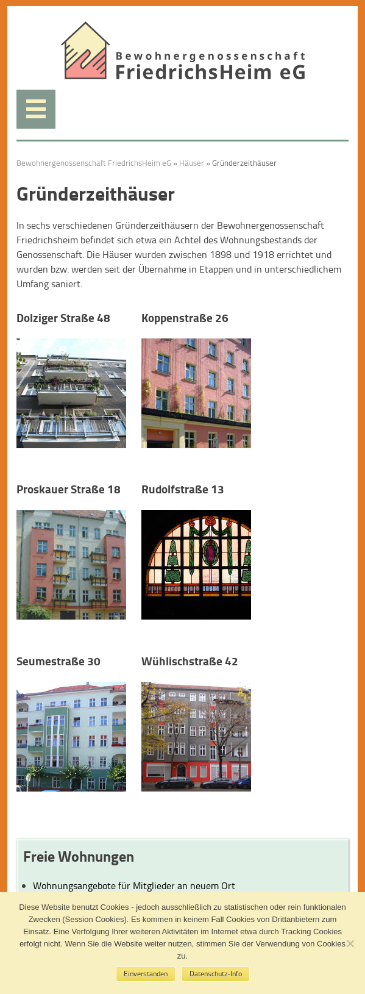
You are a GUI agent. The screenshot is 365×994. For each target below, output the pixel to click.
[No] (350, 943)
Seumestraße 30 (58, 661)
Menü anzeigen (35, 109)
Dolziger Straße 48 (63, 317)
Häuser (191, 162)
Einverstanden (146, 973)
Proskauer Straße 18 (68, 489)
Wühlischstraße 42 (189, 661)
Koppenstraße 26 (185, 317)
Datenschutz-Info (216, 973)
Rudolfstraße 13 (182, 489)
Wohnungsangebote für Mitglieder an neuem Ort (134, 885)
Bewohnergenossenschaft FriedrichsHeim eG (93, 162)
